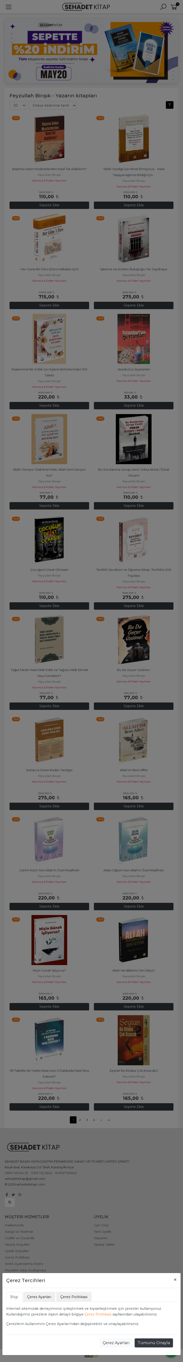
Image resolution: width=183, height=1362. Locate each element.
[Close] (175, 1279)
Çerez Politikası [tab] (73, 1297)
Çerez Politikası (98, 1314)
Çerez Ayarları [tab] (39, 1297)
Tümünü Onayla (154, 1343)
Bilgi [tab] (14, 1297)
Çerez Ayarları (116, 1343)
